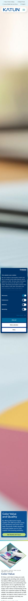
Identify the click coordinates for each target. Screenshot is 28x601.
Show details (20, 315)
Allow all (14, 320)
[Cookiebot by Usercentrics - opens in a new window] (20, 270)
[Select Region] (10, 4)
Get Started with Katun (14, 535)
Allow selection (14, 325)
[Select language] (23, 4)
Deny (14, 329)
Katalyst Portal (21, 2)
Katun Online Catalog (8, 2)
